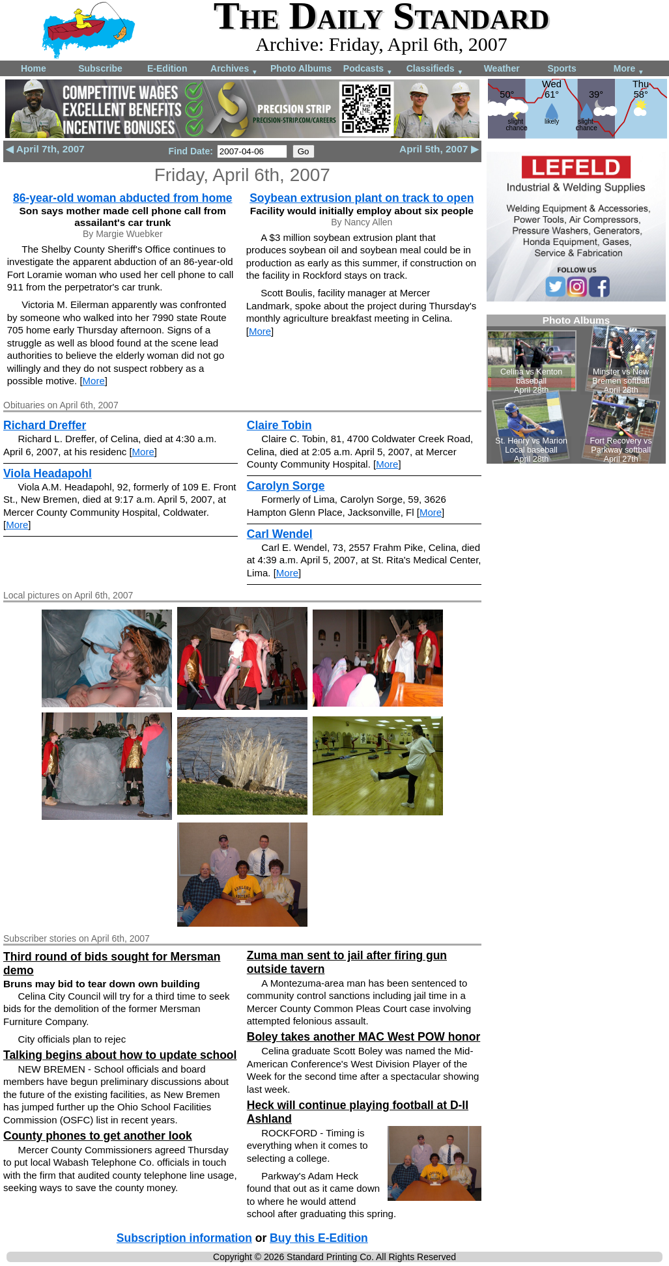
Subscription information (184, 1238)
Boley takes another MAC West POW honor (363, 1036)
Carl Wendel (280, 534)
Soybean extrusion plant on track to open (361, 197)
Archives (234, 69)
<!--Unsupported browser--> (576, 389)
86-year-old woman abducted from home (122, 197)
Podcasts (368, 69)
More (629, 69)
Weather (502, 68)
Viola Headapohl (47, 473)
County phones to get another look (97, 1135)
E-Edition (167, 68)
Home (33, 68)
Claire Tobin (279, 425)
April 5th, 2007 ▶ (439, 148)
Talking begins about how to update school (119, 1055)
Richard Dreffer (44, 425)
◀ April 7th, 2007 (45, 148)
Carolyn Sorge (286, 485)
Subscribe (100, 68)
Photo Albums (301, 68)
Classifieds (435, 69)
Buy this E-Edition (319, 1238)
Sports (561, 68)
